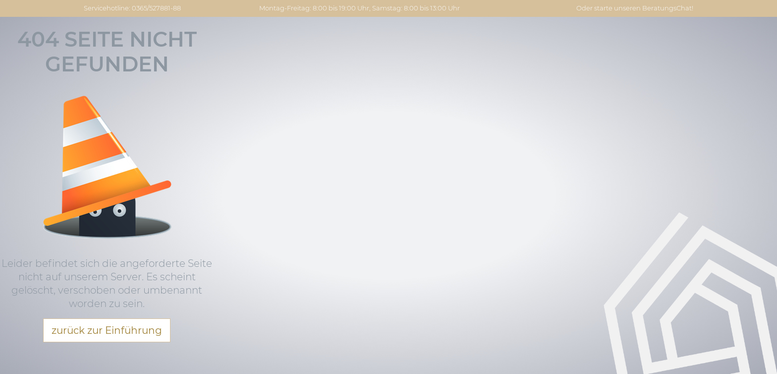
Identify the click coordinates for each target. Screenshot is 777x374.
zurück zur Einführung (107, 330)
